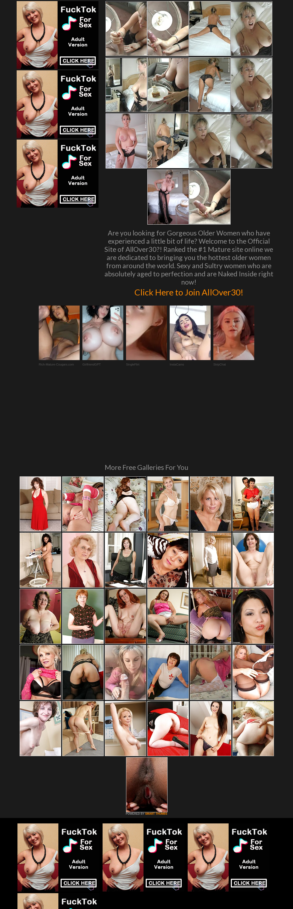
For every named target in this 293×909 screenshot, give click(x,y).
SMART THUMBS (156, 739)
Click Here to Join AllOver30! (189, 291)
